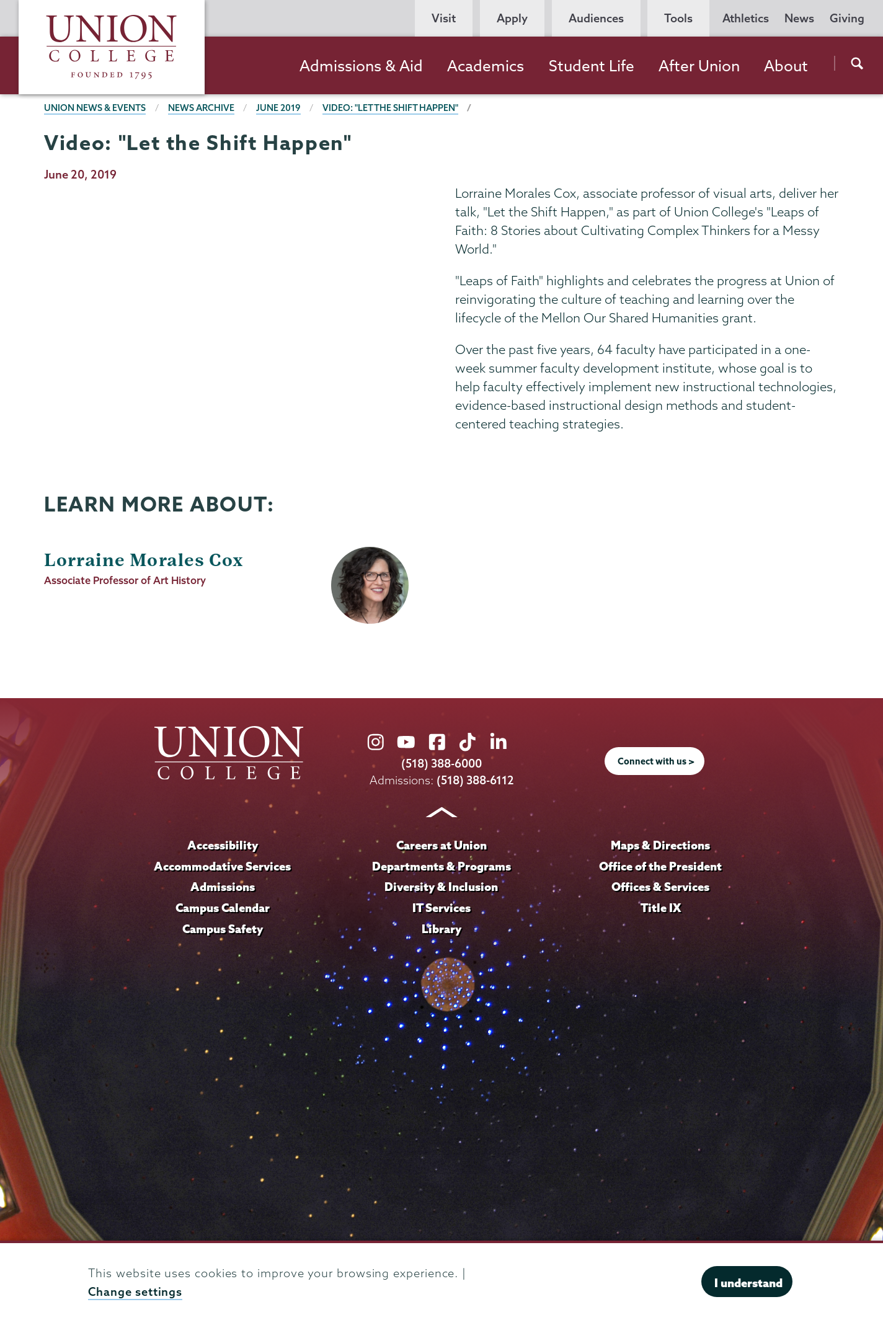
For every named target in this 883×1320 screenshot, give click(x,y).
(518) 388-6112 (475, 780)
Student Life (591, 65)
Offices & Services (660, 886)
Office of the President (660, 866)
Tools (678, 18)
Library (441, 928)
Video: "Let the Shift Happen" (390, 107)
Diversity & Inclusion (441, 886)
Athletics (745, 18)
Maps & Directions (660, 845)
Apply (512, 18)
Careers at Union (441, 845)
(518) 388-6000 (441, 763)
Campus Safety (222, 928)
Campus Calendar (222, 907)
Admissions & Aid (361, 65)
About (786, 65)
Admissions (222, 886)
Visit (444, 18)
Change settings (135, 1292)
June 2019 (278, 107)
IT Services (441, 907)
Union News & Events (95, 107)
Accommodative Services (222, 866)
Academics (485, 65)
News (799, 18)
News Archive (201, 107)
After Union (699, 65)
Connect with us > (656, 761)
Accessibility (222, 845)
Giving (847, 18)
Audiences (596, 18)
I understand (748, 1282)
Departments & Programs (441, 866)
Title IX (661, 907)
